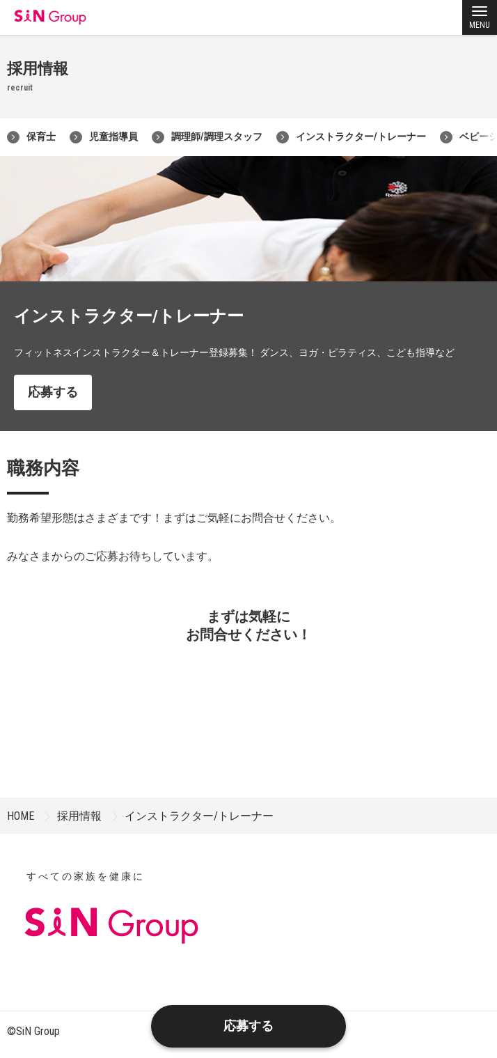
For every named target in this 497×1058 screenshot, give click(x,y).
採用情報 (79, 816)
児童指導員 (104, 137)
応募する (53, 391)
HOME (20, 816)
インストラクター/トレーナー (351, 137)
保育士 (31, 137)
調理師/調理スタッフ (207, 137)
